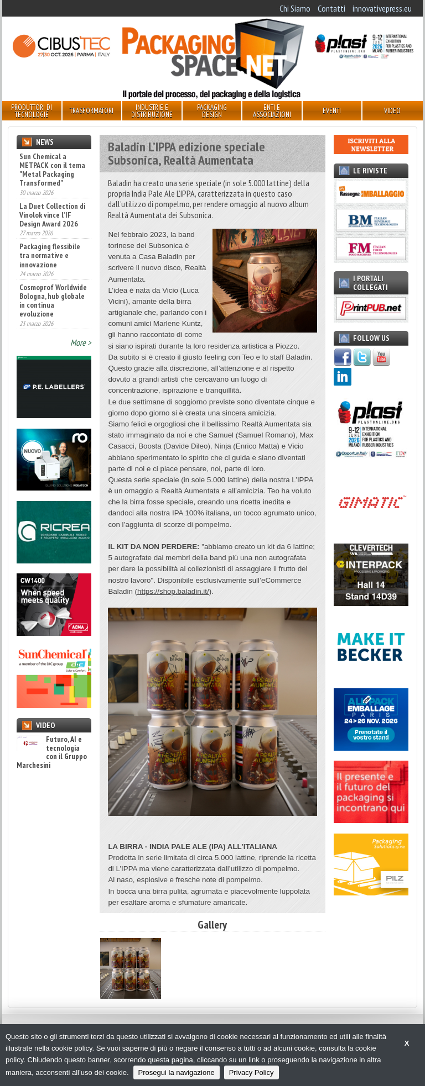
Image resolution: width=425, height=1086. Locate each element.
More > (80, 342)
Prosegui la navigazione (176, 1072)
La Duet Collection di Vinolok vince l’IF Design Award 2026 (52, 215)
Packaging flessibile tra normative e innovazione (49, 255)
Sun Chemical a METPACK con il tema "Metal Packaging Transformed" (52, 169)
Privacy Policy (251, 1072)
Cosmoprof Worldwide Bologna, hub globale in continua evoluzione (53, 300)
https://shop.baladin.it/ (173, 591)
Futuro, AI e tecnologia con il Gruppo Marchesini (52, 752)
